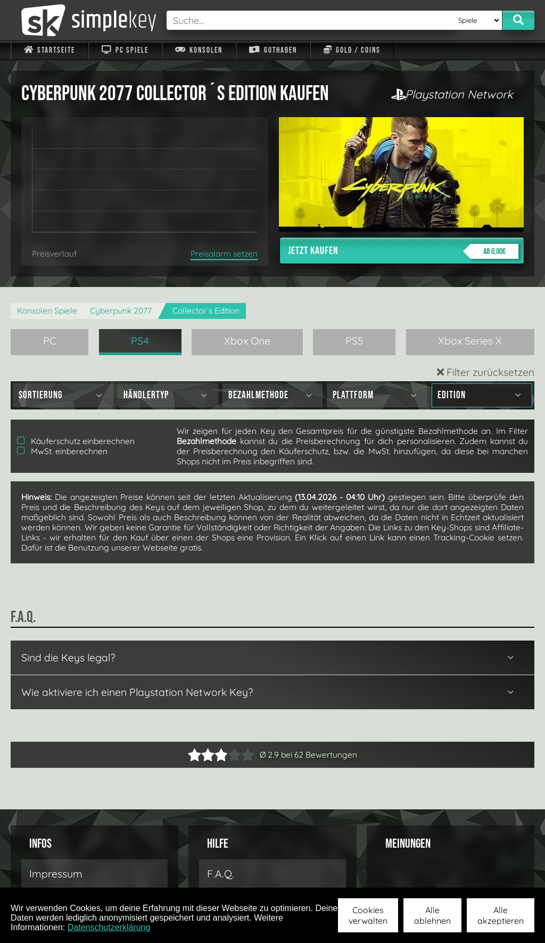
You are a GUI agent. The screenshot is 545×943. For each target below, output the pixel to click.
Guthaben (272, 50)
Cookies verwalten (368, 915)
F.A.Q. (220, 873)
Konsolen (198, 50)
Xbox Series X (470, 340)
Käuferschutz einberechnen (76, 441)
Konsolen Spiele (47, 311)
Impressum (55, 873)
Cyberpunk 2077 (121, 311)
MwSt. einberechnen (62, 451)
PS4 (140, 340)
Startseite (49, 50)
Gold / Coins (352, 50)
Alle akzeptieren (500, 915)
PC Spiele (125, 50)
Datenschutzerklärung (109, 927)
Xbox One (247, 340)
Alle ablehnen (432, 915)
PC (49, 340)
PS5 (354, 340)
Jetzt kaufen (403, 251)
